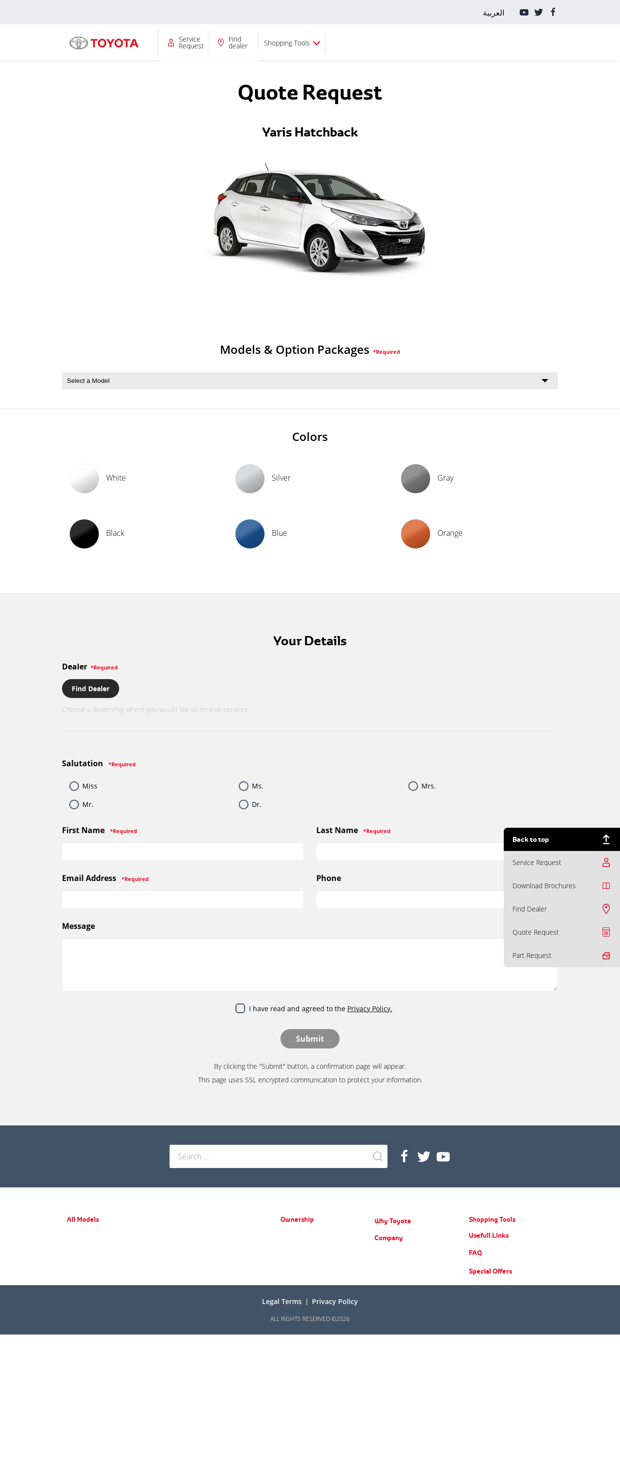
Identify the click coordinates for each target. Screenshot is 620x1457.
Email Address (105, 878)
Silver (263, 479)
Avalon (75, 1305)
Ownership (233, 42)
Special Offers (490, 1393)
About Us (386, 1254)
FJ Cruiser (182, 1250)
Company (351, 42)
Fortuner (78, 1346)
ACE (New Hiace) (191, 1312)
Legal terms (282, 1423)
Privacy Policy (335, 1423)
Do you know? (392, 1324)
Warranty (292, 1236)
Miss (89, 785)
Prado (177, 1236)
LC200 (178, 1264)
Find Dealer (529, 908)
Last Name (353, 830)
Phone (328, 878)
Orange (432, 534)
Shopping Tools (514, 42)
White (97, 479)
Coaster (180, 1326)
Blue (261, 534)
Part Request (532, 955)
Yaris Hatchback (87, 1249)
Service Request (418, 42)
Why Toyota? (297, 42)
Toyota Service (299, 1278)
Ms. (258, 785)
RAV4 (73, 1332)
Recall (288, 1264)
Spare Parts (295, 1250)
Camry (75, 1291)
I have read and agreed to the (320, 1008)
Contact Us (388, 1339)
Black (96, 534)
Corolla (76, 1277)
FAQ (475, 1375)
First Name (99, 830)
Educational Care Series (405, 1296)
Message (78, 926)
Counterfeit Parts (396, 1310)
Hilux (176, 1284)
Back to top (530, 839)
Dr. (257, 804)
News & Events (394, 1268)
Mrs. (428, 785)
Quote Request (535, 932)
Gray (427, 479)
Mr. (87, 804)
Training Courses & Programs (412, 1282)
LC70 (176, 1298)
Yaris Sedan (82, 1263)
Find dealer (465, 42)
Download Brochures (544, 885)
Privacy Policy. (369, 1008)
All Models (179, 42)
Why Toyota (392, 1220)
